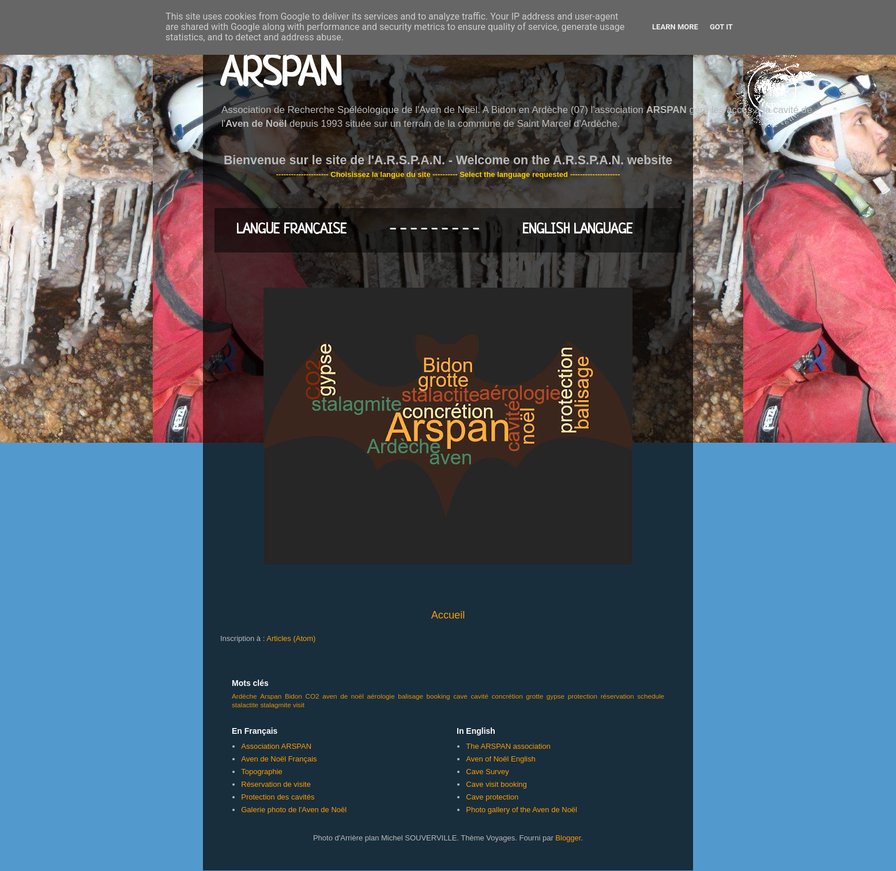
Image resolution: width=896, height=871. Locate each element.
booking (438, 696)
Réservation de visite (276, 784)
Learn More (675, 26)
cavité (480, 696)
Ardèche (244, 696)
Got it (721, 26)
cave (460, 696)
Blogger (568, 838)
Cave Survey (487, 771)
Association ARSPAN (276, 746)
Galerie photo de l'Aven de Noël (294, 809)
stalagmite (275, 704)
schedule (650, 696)
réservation (617, 696)
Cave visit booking (496, 784)
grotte (534, 696)
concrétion (507, 696)
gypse (555, 696)
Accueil (448, 615)
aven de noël (343, 696)
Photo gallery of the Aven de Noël (521, 809)
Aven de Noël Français (279, 759)
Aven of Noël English (500, 759)
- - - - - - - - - (434, 230)
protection (582, 696)
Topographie (262, 771)
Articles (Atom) (290, 638)
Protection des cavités (277, 797)
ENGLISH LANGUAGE (577, 230)
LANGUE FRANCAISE (291, 230)
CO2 (312, 696)
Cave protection (492, 797)
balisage (410, 696)
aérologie (381, 696)
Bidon (293, 696)
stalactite (245, 704)
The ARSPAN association (508, 746)
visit (298, 704)
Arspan (270, 696)
